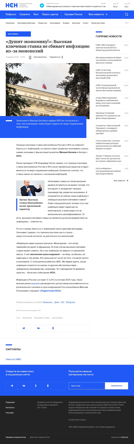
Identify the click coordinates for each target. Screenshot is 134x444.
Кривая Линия (73, 14)
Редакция (10, 402)
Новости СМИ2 (13, 359)
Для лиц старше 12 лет (40, 437)
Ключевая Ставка (42, 318)
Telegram (70, 302)
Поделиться (56, 57)
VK (62, 302)
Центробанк (57, 318)
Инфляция (27, 318)
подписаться (116, 386)
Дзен (56, 302)
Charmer (124, 437)
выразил (35, 283)
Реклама (10, 413)
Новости (47, 302)
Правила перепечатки (16, 437)
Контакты (10, 407)
